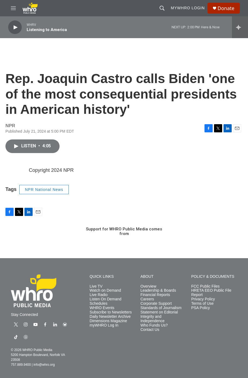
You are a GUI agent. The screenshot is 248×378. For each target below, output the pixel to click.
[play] (15, 27)
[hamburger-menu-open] (13, 8)
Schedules (98, 303)
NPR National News (44, 189)
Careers (147, 299)
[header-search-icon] (162, 8)
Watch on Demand (105, 290)
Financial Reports (155, 295)
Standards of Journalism (160, 308)
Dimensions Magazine (108, 321)
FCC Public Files (205, 286)
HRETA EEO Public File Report (211, 292)
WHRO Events (102, 308)
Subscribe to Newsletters (111, 312)
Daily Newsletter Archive (110, 317)
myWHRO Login (188, 8)
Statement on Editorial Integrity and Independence (159, 316)
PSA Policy (200, 308)
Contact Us (149, 330)
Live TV (96, 286)
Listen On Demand (106, 299)
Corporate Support (156, 303)
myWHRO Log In (104, 325)
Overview (148, 286)
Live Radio (99, 295)
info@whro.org (44, 365)
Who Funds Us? (154, 325)
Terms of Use (202, 303)
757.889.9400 (21, 365)
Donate (226, 8)
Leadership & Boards (158, 290)
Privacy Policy (203, 299)
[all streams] (240, 27)
